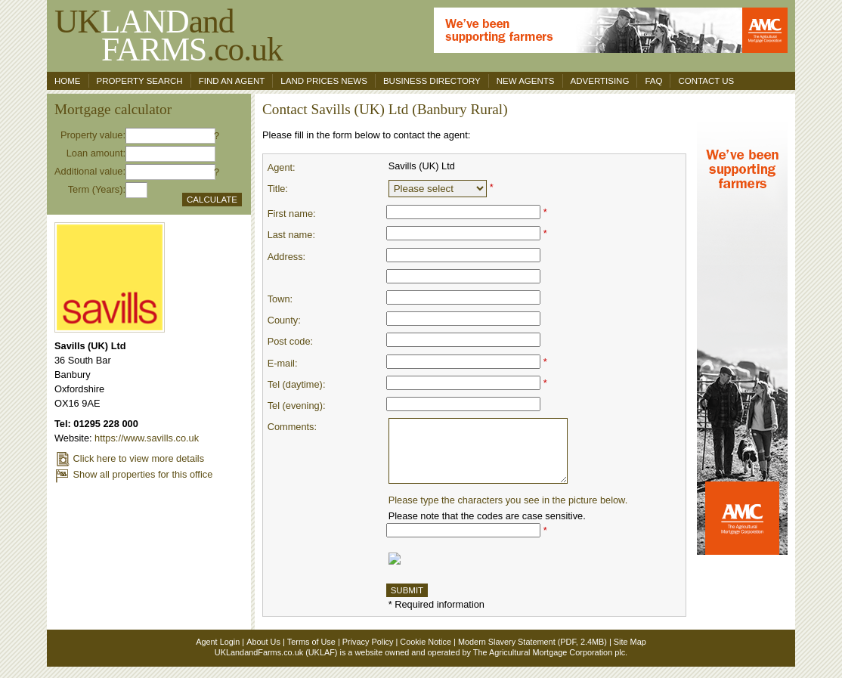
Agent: (282, 167)
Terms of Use (311, 653)
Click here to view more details (129, 458)
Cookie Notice (425, 653)
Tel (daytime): (297, 384)
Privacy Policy (368, 653)
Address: (287, 256)
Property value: (92, 135)
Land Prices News (323, 80)
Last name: (291, 234)
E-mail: (283, 363)
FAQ (653, 80)
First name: (292, 213)
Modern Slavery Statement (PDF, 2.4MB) (532, 653)
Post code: (290, 341)
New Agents (526, 80)
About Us (263, 653)
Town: (280, 299)
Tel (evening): (297, 405)
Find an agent (232, 80)
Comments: (292, 426)
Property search (140, 80)
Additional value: (89, 171)
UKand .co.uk (168, 35)
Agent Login (218, 653)
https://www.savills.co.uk (146, 438)
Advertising (600, 80)
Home (67, 80)
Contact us (706, 80)
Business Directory (432, 80)
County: (284, 320)
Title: (278, 188)
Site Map (630, 653)
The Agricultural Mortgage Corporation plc (549, 663)
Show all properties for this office (133, 474)
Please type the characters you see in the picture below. (508, 511)
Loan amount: (96, 153)
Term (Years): (96, 189)
